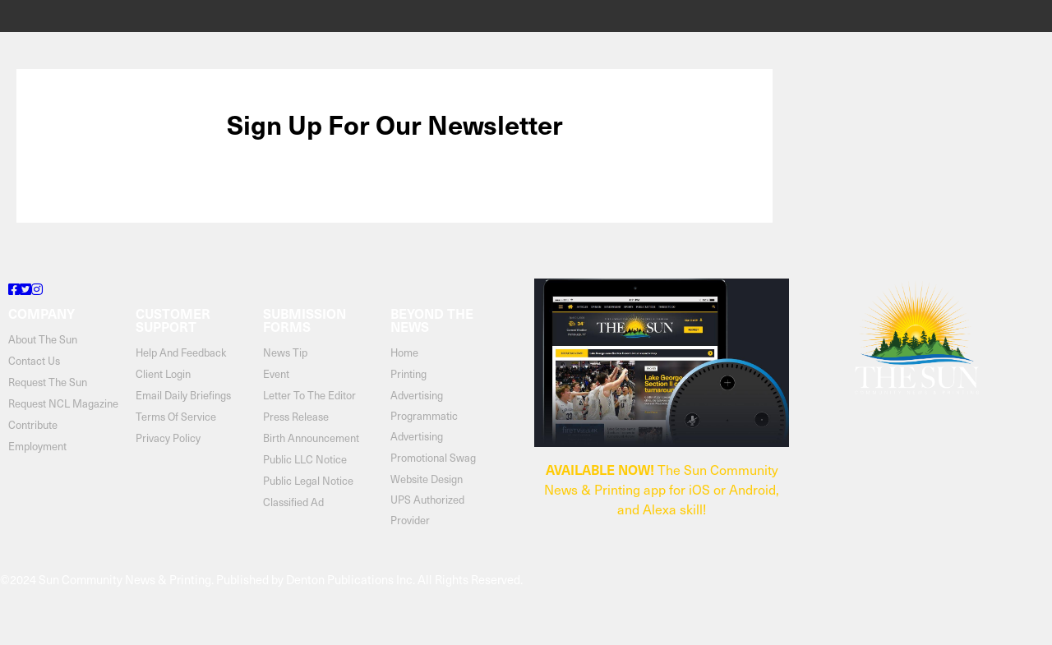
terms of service (176, 416)
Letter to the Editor (309, 395)
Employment (37, 446)
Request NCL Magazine (63, 403)
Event (276, 373)
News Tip (285, 352)
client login (163, 373)
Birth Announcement (311, 437)
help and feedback (181, 352)
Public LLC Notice (305, 459)
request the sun (47, 381)
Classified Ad (293, 501)
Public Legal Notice (308, 480)
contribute (33, 424)
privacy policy (168, 437)
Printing (408, 373)
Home (404, 352)
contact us (34, 360)
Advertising (416, 395)
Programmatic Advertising (424, 426)
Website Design (426, 478)
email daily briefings (183, 395)
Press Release (296, 416)
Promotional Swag (433, 457)
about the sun (42, 339)
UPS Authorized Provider (427, 509)
